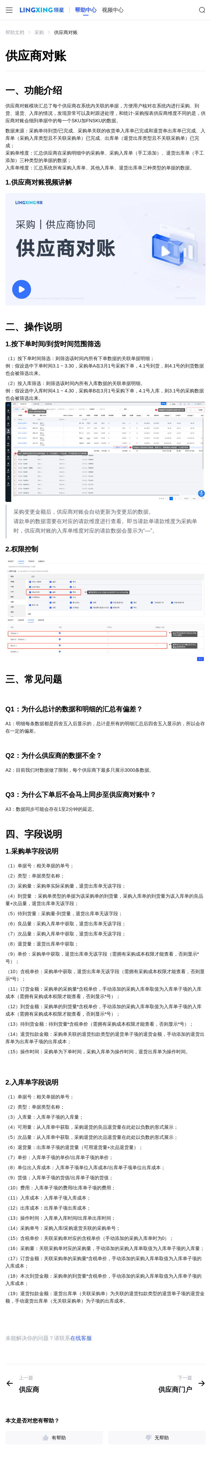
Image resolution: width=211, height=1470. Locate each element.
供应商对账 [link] (66, 32)
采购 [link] (39, 32)
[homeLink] (86, 10)
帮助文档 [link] (14, 32)
